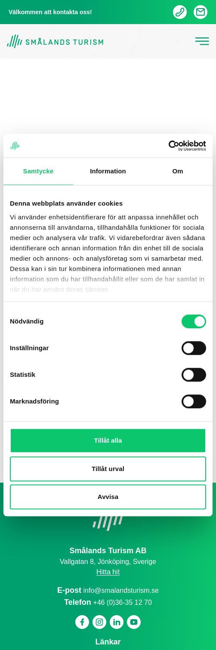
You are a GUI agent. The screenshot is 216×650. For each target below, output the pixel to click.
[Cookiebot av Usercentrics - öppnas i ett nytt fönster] (168, 145)
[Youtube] (134, 622)
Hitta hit (108, 572)
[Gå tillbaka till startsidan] (55, 41)
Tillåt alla (108, 440)
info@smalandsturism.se (121, 590)
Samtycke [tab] (38, 171)
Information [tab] (108, 171)
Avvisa (108, 496)
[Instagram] (99, 622)
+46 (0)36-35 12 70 (122, 602)
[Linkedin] (116, 622)
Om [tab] (177, 171)
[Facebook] (82, 622)
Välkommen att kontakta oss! (50, 12)
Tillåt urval (108, 468)
